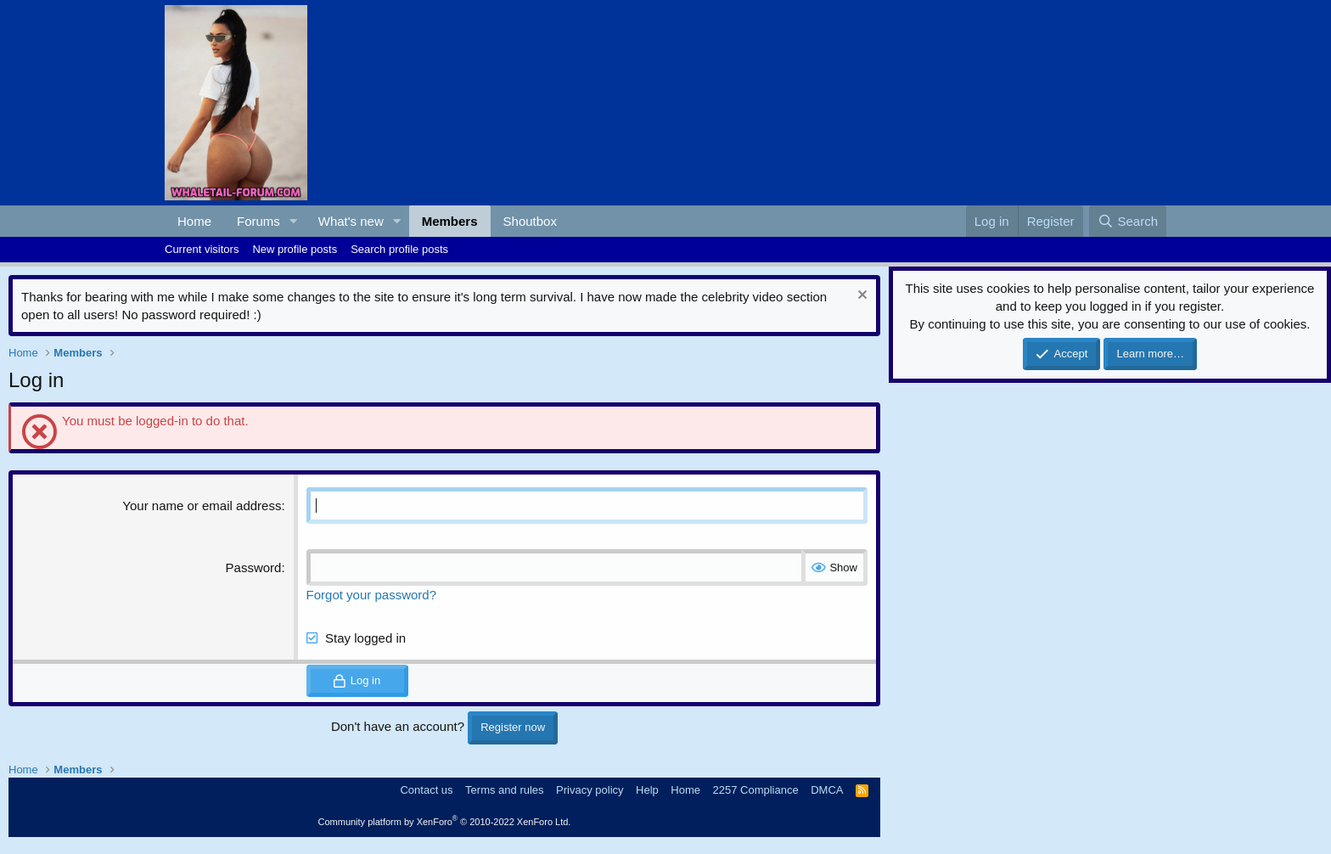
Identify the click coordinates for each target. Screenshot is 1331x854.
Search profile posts (399, 249)
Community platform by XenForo (444, 822)
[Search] (1127, 221)
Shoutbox (530, 221)
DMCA (827, 790)
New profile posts (294, 249)
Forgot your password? (371, 594)
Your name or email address (201, 505)
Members (450, 221)
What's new (351, 221)
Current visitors (202, 249)
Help (647, 790)
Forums (258, 221)
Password (254, 567)
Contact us (426, 790)
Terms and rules (504, 790)
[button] (294, 221)
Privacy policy (589, 790)
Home (194, 221)
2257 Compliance (756, 790)
